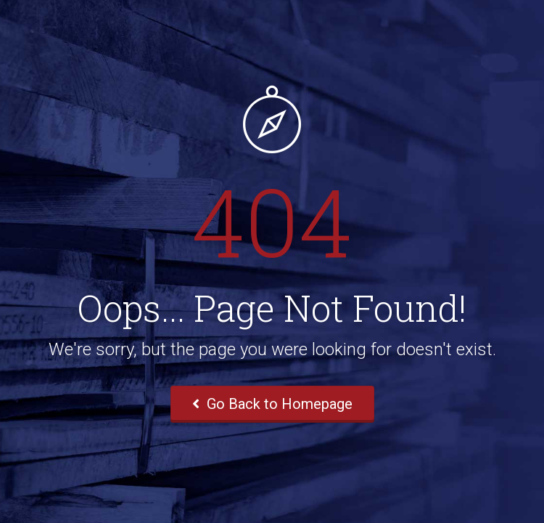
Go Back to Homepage (272, 404)
